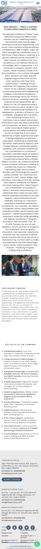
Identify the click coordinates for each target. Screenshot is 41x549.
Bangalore (7, 538)
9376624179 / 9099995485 (13, 478)
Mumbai (5, 541)
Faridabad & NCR (28, 535)
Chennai (24, 538)
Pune (4, 535)
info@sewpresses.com (12, 480)
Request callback (12, 486)
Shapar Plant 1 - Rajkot (28, 542)
